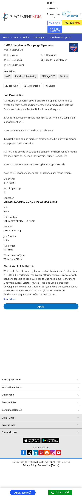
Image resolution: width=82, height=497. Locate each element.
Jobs (51, 2)
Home (6, 37)
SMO (7, 76)
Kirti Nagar (39, 37)
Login (54, 23)
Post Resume (55, 29)
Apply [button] (40, 306)
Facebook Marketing (25, 76)
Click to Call (60, 492)
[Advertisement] (33, 323)
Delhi (26, 37)
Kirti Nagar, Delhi (15, 65)
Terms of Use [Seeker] (48, 465)
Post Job (72, 22)
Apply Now (22, 492)
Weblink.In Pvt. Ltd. (43, 462)
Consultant (54, 15)
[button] (50, 85)
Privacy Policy (29, 465)
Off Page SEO (48, 76)
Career (52, 8)
